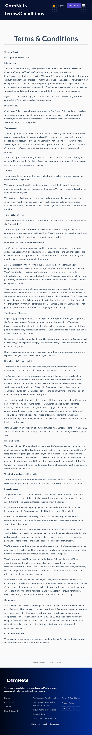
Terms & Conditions (71, 698)
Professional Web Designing (45, 698)
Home (7, 698)
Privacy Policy (68, 703)
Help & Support (11, 711)
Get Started (74, 5)
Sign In (61, 5)
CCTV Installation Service (44, 718)
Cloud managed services (44, 710)
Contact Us (9, 702)
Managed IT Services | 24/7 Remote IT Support (45, 704)
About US (8, 706)
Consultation (39, 714)
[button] (85, 5)
